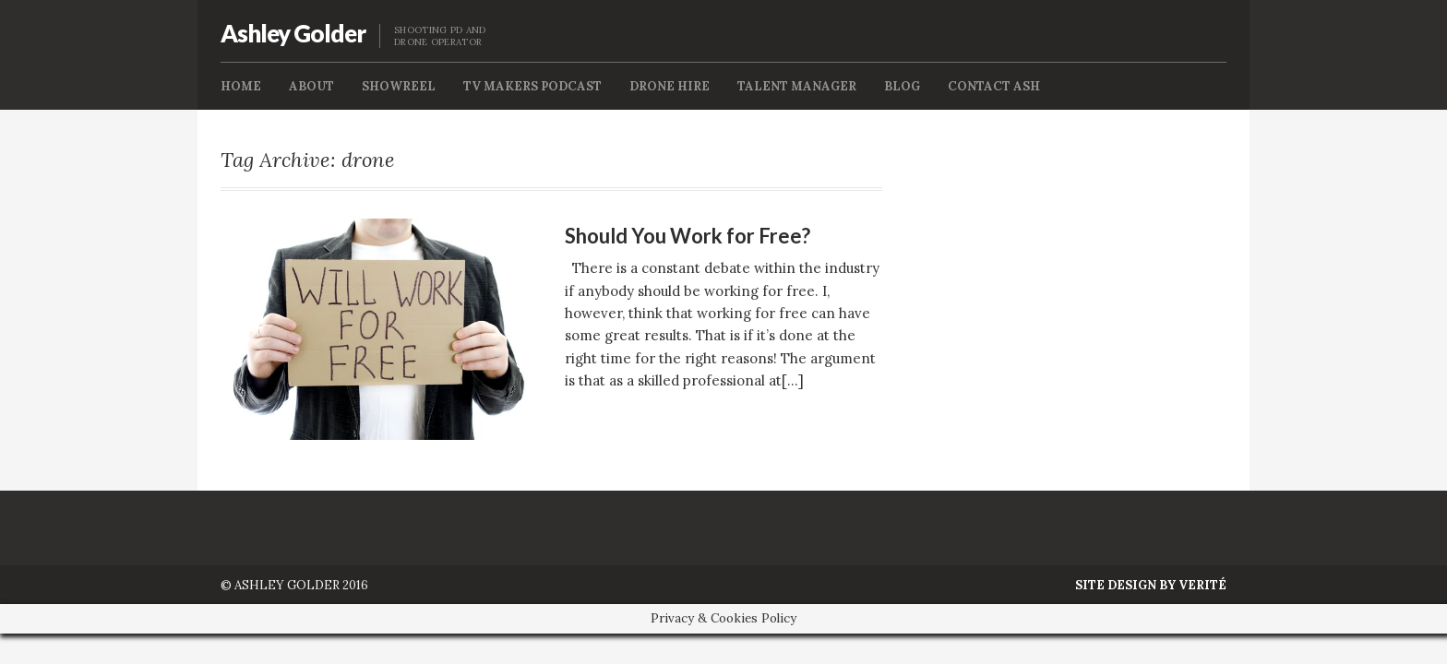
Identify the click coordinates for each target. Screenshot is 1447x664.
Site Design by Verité (1150, 585)
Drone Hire (669, 86)
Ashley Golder (293, 33)
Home (241, 86)
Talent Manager (796, 86)
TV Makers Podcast (532, 86)
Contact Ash (994, 86)
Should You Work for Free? (687, 235)
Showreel (399, 86)
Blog (902, 86)
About (311, 86)
